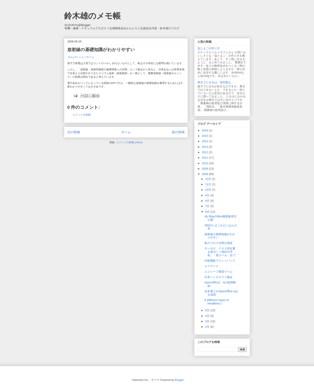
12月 (208, 178)
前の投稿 (178, 132)
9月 (207, 195)
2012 (205, 152)
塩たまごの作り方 (208, 48)
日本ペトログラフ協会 (218, 277)
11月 (208, 184)
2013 (205, 146)
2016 (205, 130)
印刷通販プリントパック (219, 260)
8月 (207, 200)
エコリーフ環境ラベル (218, 271)
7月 (207, 206)
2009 (205, 168)
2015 (205, 135)
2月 (207, 326)
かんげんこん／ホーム (81, 56)
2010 (205, 163)
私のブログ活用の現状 (218, 243)
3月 (207, 321)
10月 (208, 189)
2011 (205, 157)
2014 (205, 141)
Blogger (179, 379)
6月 (207, 211)
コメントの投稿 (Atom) (129, 142)
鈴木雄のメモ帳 (92, 15)
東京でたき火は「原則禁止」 (215, 82)
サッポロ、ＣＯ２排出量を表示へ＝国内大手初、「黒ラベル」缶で (219, 252)
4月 (207, 315)
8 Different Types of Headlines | (216, 301)
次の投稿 (73, 132)
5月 (207, 310)
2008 (205, 174)
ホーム (126, 132)
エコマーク (211, 266)
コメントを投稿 (81, 114)
